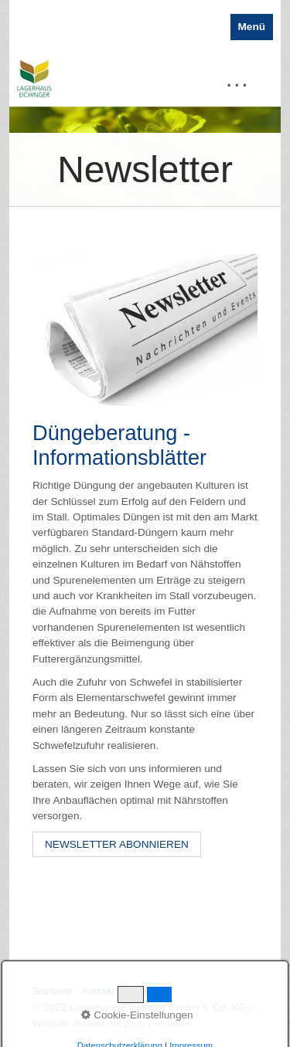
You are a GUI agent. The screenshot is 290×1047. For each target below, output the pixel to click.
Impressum (147, 991)
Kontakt (98, 991)
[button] (116, 844)
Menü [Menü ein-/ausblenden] (252, 26)
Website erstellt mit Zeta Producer (111, 1023)
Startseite (52, 991)
